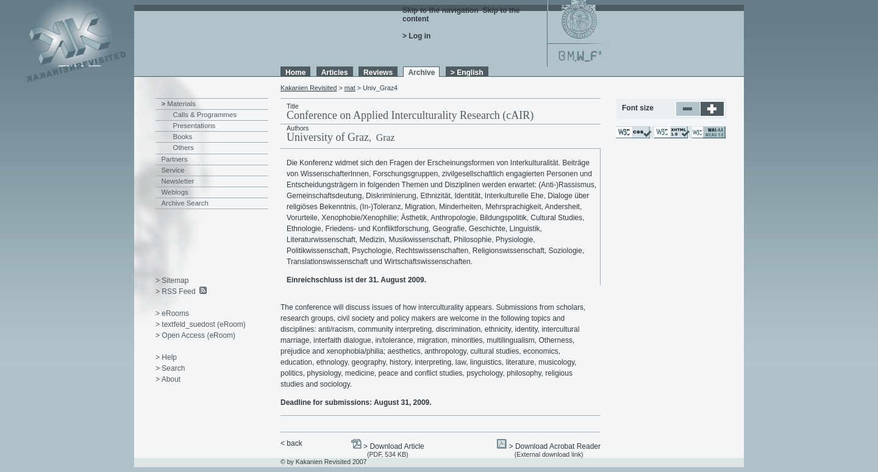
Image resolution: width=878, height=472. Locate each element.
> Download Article (393, 446)
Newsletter (178, 181)
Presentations (194, 125)
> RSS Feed (175, 291)
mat (349, 87)
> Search (170, 368)
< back (291, 443)
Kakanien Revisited (308, 87)
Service (173, 170)
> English (467, 72)
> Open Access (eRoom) (195, 335)
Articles (334, 72)
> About (167, 379)
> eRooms (172, 313)
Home (295, 72)
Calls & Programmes (205, 114)
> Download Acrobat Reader (555, 446)
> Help (166, 357)
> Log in (416, 36)
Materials (181, 103)
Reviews (378, 72)
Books (183, 136)
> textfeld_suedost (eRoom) (200, 324)
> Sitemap (171, 280)
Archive (421, 72)
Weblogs (175, 192)
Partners (175, 159)
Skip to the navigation (440, 10)
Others (183, 147)
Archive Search (185, 203)
